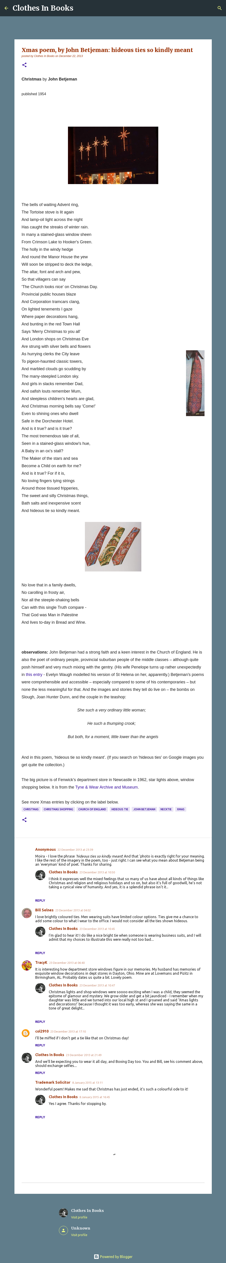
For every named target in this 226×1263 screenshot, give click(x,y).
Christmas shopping (58, 809)
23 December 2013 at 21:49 (83, 1055)
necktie (166, 809)
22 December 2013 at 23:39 (75, 849)
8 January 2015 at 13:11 (87, 1082)
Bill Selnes (44, 910)
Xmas (180, 809)
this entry (34, 674)
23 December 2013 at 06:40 (67, 962)
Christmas (31, 809)
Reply (40, 900)
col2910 (42, 1031)
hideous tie (120, 809)
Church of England (92, 809)
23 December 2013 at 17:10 (68, 1031)
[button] (24, 65)
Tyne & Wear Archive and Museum (106, 787)
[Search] (219, 8)
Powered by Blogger (113, 1257)
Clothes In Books (43, 8)
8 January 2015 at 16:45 (94, 1097)
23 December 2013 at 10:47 (97, 985)
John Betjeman (144, 809)
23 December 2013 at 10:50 (97, 872)
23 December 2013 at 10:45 (97, 928)
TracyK (41, 962)
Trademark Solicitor (52, 1082)
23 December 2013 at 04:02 (73, 910)
